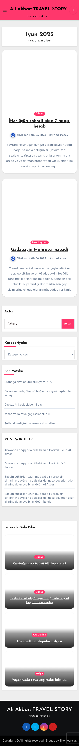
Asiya (39, 673)
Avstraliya (39, 634)
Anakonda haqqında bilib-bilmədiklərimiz (32, 450)
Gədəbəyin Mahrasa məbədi (39, 250)
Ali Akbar (19, 135)
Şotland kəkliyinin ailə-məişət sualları (29, 423)
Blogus (50, 740)
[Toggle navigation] (4, 10)
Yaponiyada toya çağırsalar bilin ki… (28, 414)
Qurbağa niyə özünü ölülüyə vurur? (28, 382)
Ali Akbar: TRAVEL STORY (38, 9)
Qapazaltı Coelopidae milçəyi (23, 404)
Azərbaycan (39, 242)
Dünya (40, 113)
